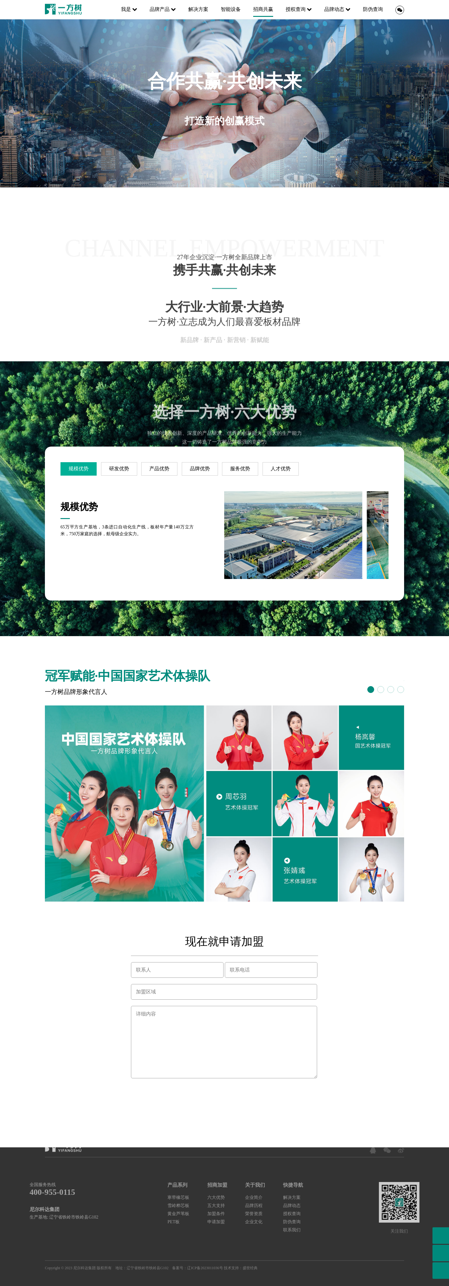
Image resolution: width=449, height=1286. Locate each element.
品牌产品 (163, 9)
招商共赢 (263, 9)
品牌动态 (337, 9)
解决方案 (198, 9)
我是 (129, 9)
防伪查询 (373, 9)
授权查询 (299, 9)
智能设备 (231, 9)
